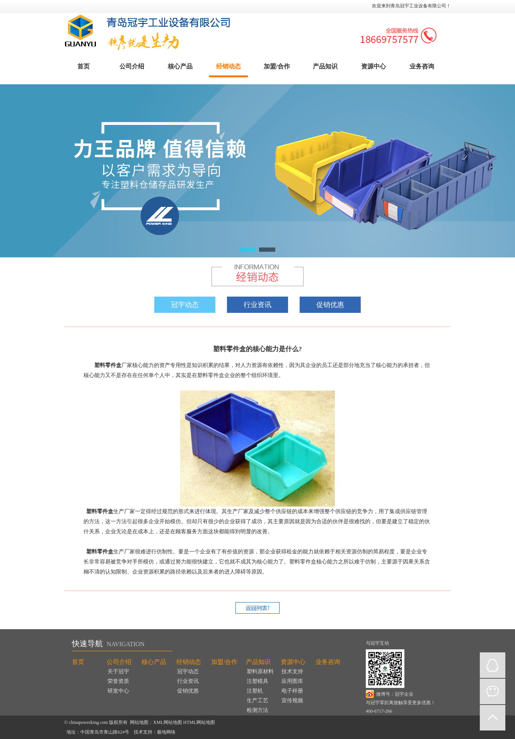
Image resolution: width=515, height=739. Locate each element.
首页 (83, 66)
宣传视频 (292, 700)
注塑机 (255, 691)
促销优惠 (330, 305)
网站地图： (141, 722)
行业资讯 (257, 305)
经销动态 (228, 66)
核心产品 (180, 66)
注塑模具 (257, 681)
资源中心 (373, 66)
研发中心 (118, 691)
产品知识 (325, 66)
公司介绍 (131, 66)
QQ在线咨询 (492, 665)
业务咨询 (421, 66)
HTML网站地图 (199, 722)
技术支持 (292, 671)
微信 (492, 691)
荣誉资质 (118, 681)
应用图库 (292, 681)
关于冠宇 (118, 671)
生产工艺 (257, 700)
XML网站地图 (167, 722)
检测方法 (257, 710)
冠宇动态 (185, 305)
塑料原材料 (260, 671)
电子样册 (292, 691)
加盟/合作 (277, 66)
